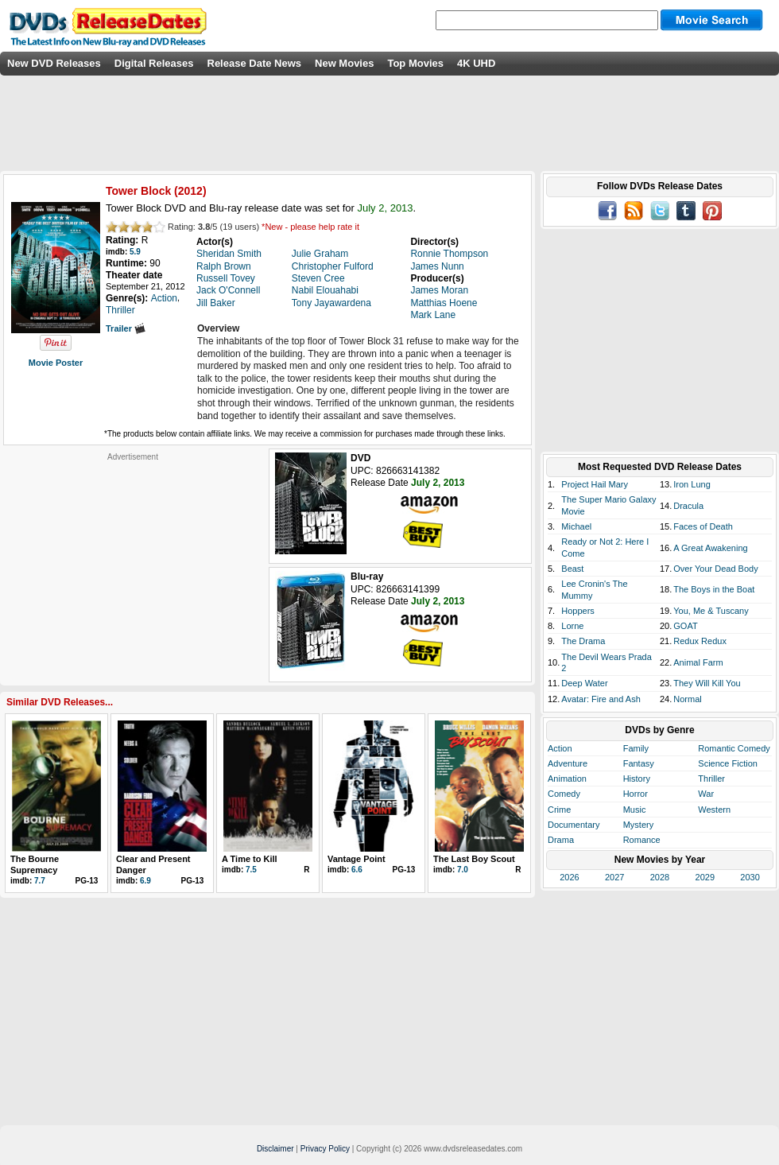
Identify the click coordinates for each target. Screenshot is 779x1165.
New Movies (344, 63)
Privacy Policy (325, 1148)
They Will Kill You (706, 683)
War (706, 793)
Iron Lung (691, 484)
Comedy (564, 793)
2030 (749, 877)
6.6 (356, 869)
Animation (567, 778)
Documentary (573, 824)
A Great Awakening (710, 548)
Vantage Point (356, 859)
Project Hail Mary (594, 484)
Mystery (638, 824)
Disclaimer (275, 1148)
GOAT (685, 626)
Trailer (125, 328)
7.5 (251, 869)
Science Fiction (728, 763)
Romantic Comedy (733, 748)
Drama (561, 840)
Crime (559, 809)
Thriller (711, 778)
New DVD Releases (54, 63)
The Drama (583, 641)
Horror (635, 793)
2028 (659, 877)
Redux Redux (700, 641)
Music (634, 809)
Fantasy (638, 763)
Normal (687, 699)
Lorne (572, 626)
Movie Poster (56, 362)
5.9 (135, 251)
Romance (642, 840)
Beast (572, 568)
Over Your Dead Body (715, 568)
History (636, 778)
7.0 (462, 869)
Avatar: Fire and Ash (600, 699)
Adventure (567, 763)
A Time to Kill (249, 859)
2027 (614, 877)
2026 (569, 877)
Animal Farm (698, 662)
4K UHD (476, 63)
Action (560, 748)
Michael (576, 526)
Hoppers (578, 611)
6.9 (145, 880)
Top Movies (415, 63)
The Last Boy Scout (474, 859)
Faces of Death (703, 526)
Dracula (688, 506)
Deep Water (584, 683)
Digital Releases (154, 63)
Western (714, 809)
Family (636, 748)
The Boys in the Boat (713, 589)
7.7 (39, 880)
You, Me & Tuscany (710, 611)
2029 (705, 877)
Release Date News (254, 63)
